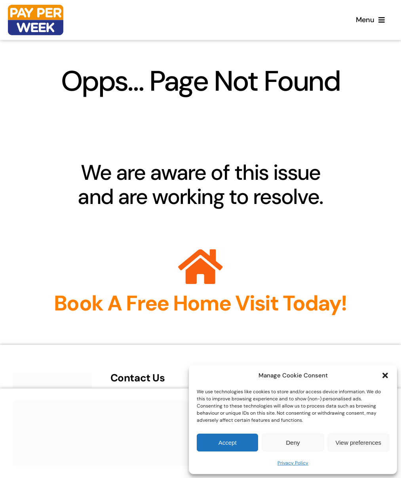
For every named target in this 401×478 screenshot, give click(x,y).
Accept (228, 442)
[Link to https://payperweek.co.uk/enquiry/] (200, 267)
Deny (293, 442)
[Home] (35, 20)
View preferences (359, 442)
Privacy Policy (292, 463)
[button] (385, 375)
